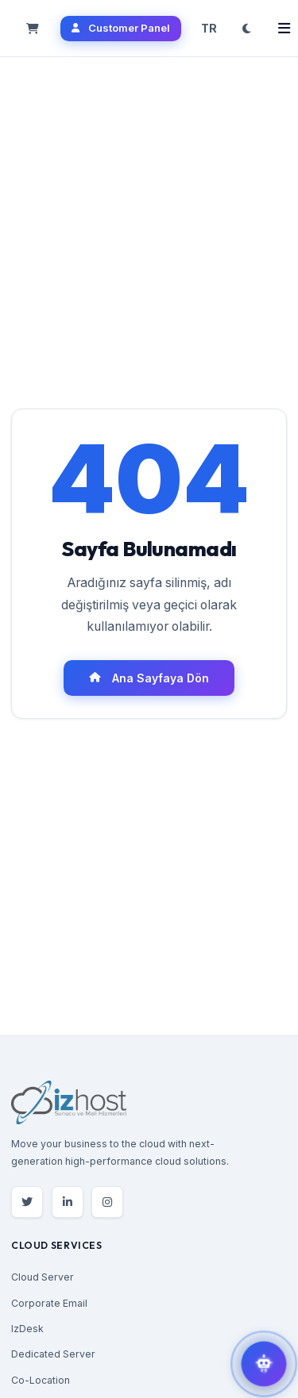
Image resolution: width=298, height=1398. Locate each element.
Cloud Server (42, 1277)
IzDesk (27, 1329)
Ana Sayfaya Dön (149, 678)
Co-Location (40, 1380)
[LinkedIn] (67, 1202)
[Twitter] (27, 1202)
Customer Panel (121, 27)
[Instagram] (107, 1202)
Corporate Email (49, 1303)
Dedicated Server (53, 1354)
